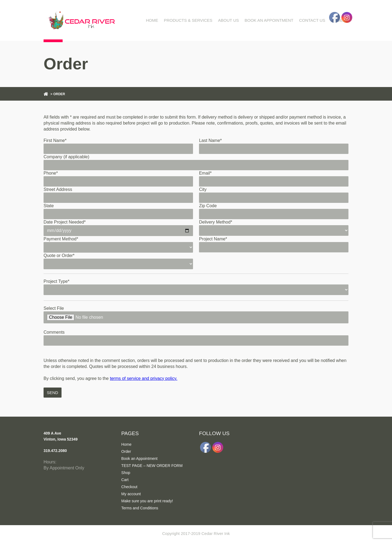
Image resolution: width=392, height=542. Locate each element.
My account (131, 494)
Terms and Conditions (139, 508)
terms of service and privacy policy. (143, 378)
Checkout (129, 487)
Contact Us (312, 20)
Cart (124, 480)
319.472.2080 (55, 450)
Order (126, 451)
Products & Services (188, 20)
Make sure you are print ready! (147, 501)
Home (152, 20)
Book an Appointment (269, 20)
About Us (228, 20)
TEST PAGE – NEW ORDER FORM (152, 465)
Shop (125, 472)
